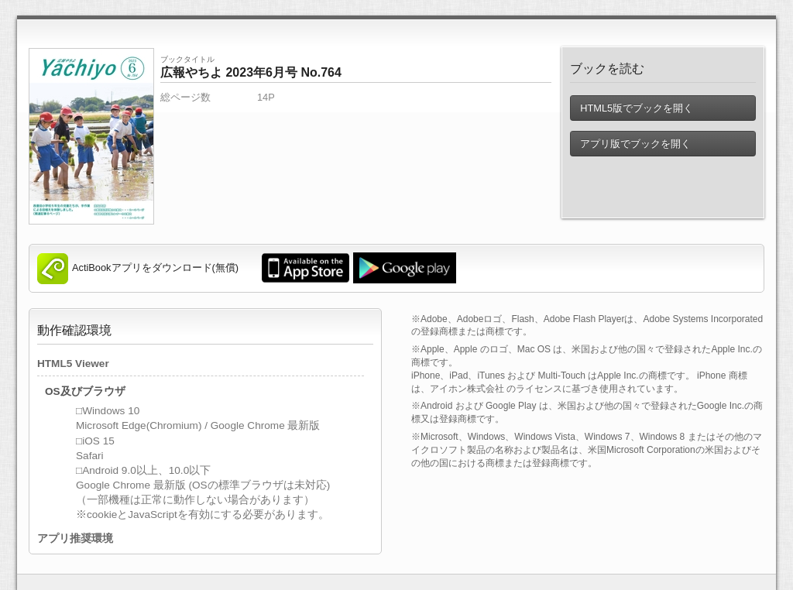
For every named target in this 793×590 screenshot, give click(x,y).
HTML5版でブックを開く (636, 108)
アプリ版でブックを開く (635, 143)
